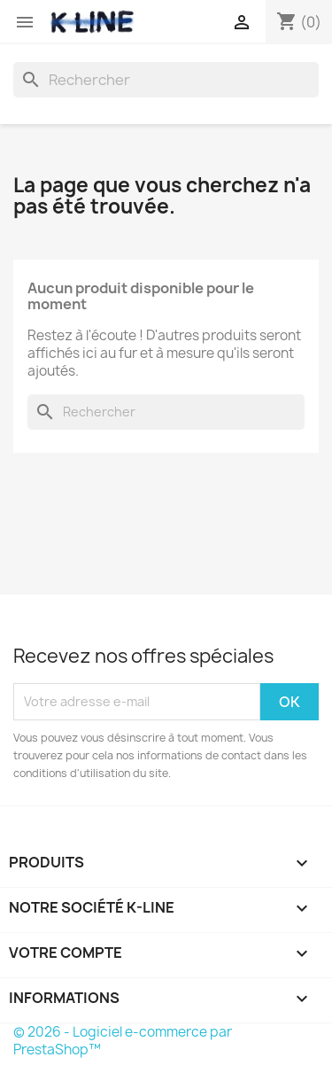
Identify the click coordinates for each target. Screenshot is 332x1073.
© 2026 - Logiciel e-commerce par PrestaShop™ (122, 1040)
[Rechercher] (166, 79)
